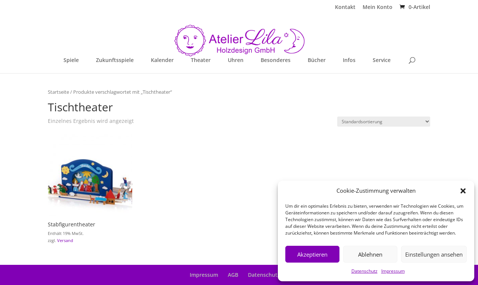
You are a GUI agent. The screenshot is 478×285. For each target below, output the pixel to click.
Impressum (393, 271)
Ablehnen (370, 254)
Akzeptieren (312, 254)
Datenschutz (364, 271)
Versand (65, 240)
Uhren (235, 60)
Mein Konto (377, 7)
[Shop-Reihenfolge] (383, 122)
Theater (201, 60)
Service (382, 60)
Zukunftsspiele (115, 60)
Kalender (162, 60)
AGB (233, 274)
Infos (349, 60)
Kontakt (345, 7)
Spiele (71, 60)
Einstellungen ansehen (434, 254)
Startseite (58, 92)
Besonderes (276, 60)
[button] (463, 191)
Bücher (317, 60)
